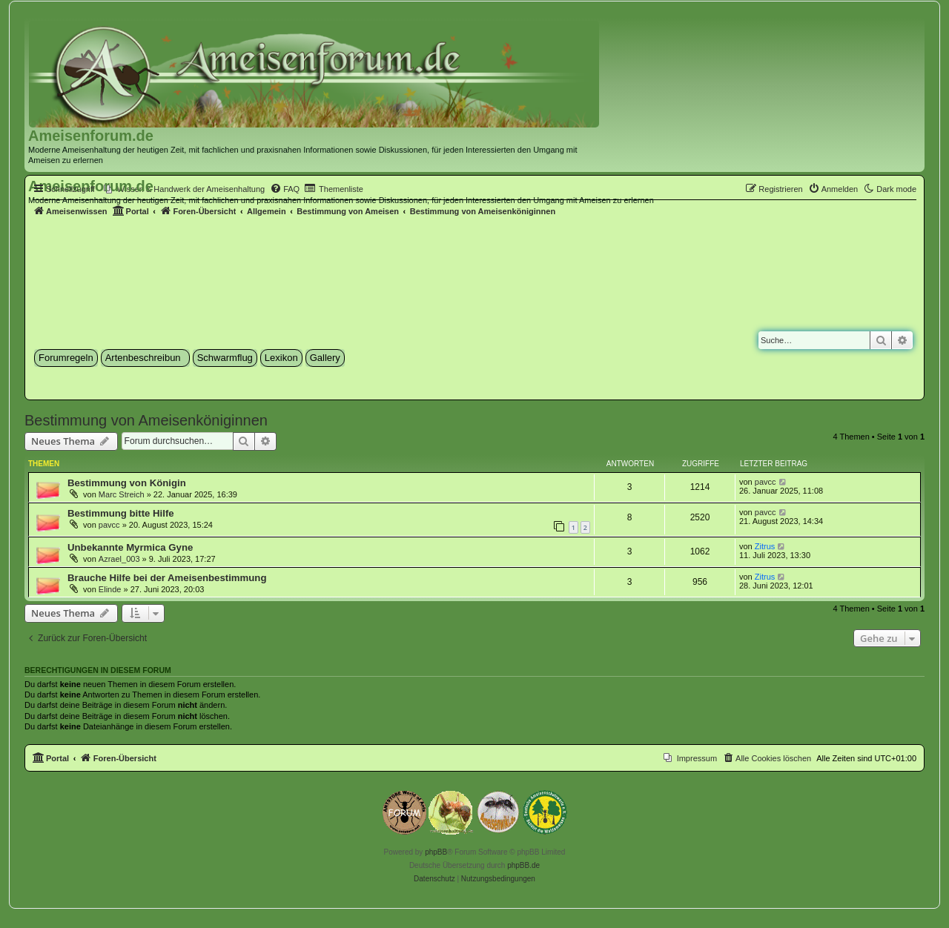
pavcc (765, 481)
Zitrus (765, 546)
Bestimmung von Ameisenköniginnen (146, 420)
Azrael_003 (119, 558)
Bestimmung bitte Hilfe (120, 513)
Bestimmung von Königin (126, 482)
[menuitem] (184, 189)
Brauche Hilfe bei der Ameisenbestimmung (166, 577)
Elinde (110, 589)
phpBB (436, 852)
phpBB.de (523, 865)
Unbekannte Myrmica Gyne (130, 547)
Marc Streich (122, 494)
